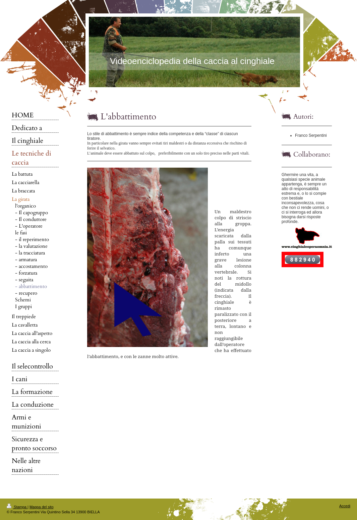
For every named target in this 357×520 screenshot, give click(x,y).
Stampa (17, 507)
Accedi (344, 506)
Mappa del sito (41, 507)
